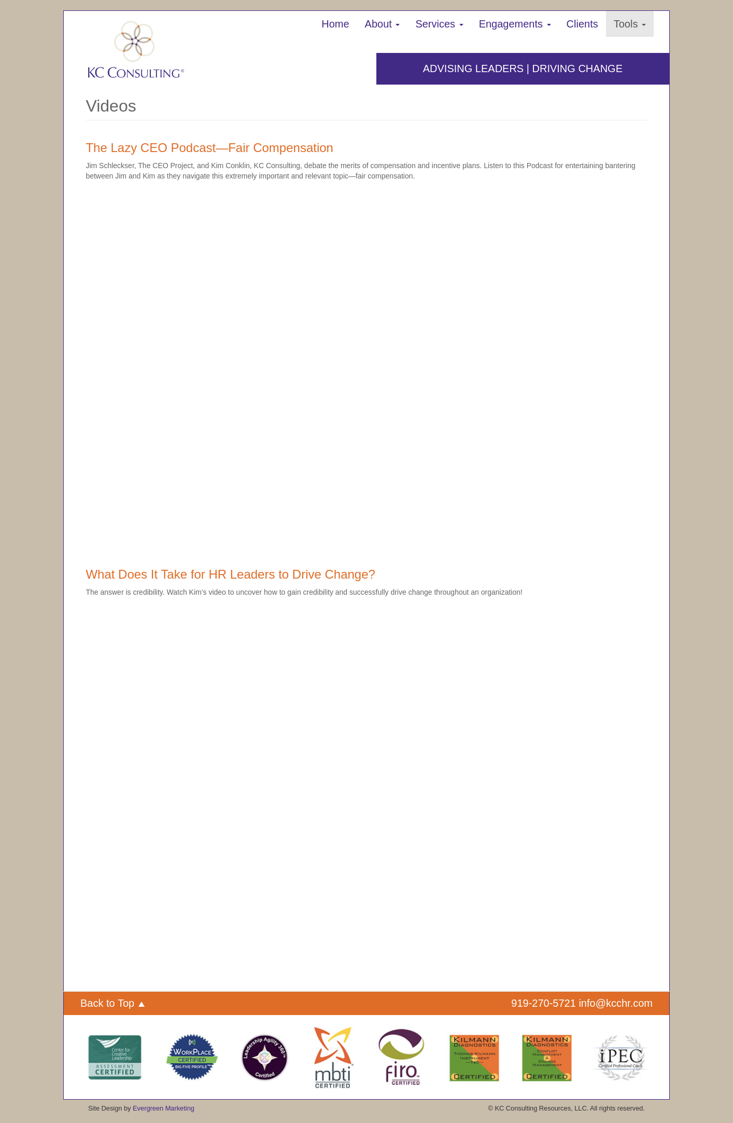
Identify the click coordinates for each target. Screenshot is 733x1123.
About (382, 24)
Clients (582, 24)
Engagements (515, 24)
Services (439, 24)
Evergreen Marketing (163, 1108)
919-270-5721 (543, 1003)
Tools (630, 24)
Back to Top (112, 1003)
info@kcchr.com (616, 1003)
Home (335, 24)
